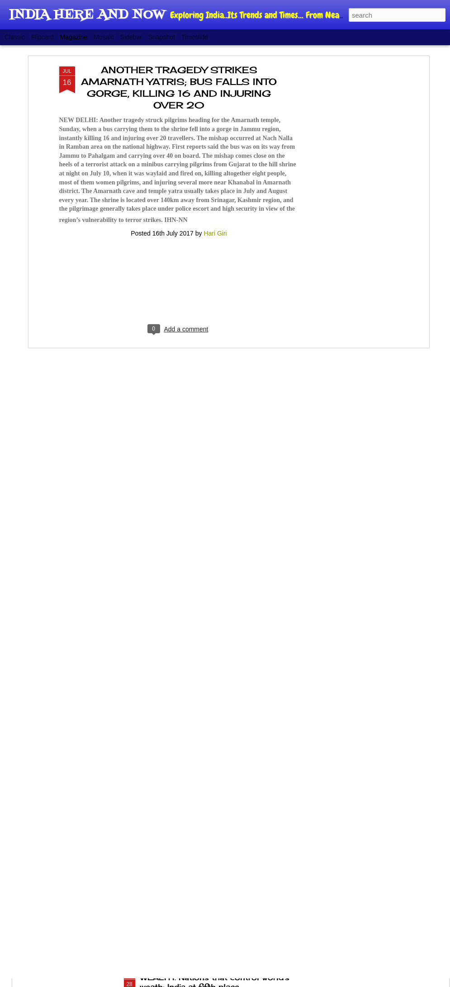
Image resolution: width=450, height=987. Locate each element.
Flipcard (42, 37)
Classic (15, 37)
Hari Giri (215, 186)
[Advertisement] (348, 162)
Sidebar (131, 37)
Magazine (74, 37)
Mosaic (104, 37)
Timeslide (194, 37)
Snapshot (161, 37)
